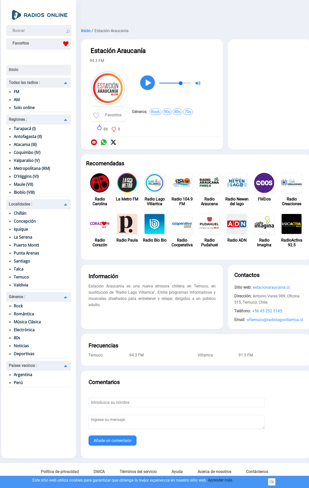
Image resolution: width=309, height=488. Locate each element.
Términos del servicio (138, 471)
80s (17, 338)
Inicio (13, 69)
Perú (18, 382)
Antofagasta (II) (28, 136)
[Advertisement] (269, 77)
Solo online (24, 107)
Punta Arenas (26, 253)
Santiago (22, 261)
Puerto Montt (26, 245)
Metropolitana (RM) (32, 168)
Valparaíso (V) (27, 160)
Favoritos (41, 43)
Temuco (21, 277)
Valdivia (21, 285)
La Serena (23, 237)
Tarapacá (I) (25, 128)
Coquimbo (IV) (27, 152)
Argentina (23, 374)
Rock (18, 306)
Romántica (24, 314)
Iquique (21, 229)
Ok (271, 482)
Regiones (18, 119)
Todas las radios (24, 82)
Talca (18, 269)
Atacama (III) (25, 144)
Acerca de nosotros (214, 471)
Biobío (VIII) (24, 192)
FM (16, 91)
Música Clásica (27, 322)
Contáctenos (257, 471)
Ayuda (177, 471)
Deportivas (24, 353)
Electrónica (24, 330)
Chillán (20, 213)
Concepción (25, 221)
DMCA (99, 471)
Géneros (17, 296)
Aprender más (220, 480)
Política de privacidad (60, 471)
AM (17, 99)
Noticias (21, 346)
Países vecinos (23, 365)
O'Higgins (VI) (26, 176)
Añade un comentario (112, 440)
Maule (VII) (23, 184)
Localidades (20, 204)
